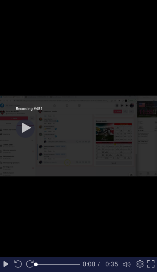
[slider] (58, 264)
